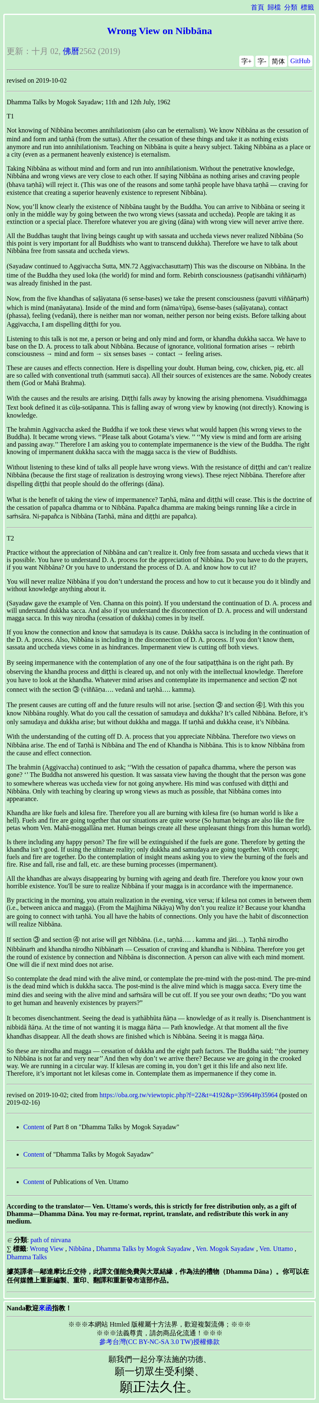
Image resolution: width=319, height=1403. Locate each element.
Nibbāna (80, 1248)
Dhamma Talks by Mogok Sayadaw (143, 1248)
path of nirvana (50, 1239)
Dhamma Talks (27, 1256)
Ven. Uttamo (276, 1248)
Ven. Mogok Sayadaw (225, 1248)
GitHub (300, 60)
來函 (45, 1308)
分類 (290, 7)
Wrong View (47, 1248)
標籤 (307, 7)
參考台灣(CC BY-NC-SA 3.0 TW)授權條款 (159, 1341)
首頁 (257, 7)
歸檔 (274, 7)
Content (33, 1126)
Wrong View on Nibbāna (159, 30)
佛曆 (71, 51)
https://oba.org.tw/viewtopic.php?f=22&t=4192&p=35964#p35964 (189, 1094)
